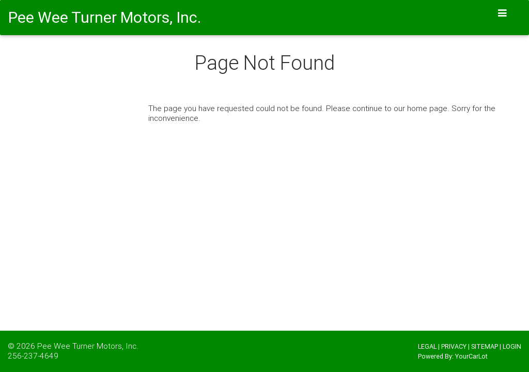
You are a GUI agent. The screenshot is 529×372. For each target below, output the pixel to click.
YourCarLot (471, 356)
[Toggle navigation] (502, 13)
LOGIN (512, 346)
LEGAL (427, 346)
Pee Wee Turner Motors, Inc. (87, 345)
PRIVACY (453, 346)
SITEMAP (484, 346)
